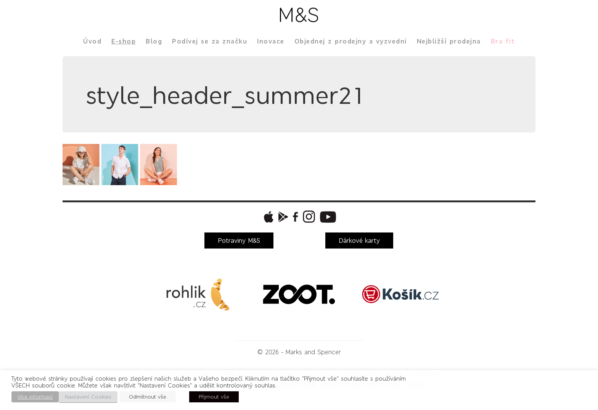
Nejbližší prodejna (449, 41)
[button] (268, 217)
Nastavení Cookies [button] (88, 397)
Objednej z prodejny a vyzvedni (350, 41)
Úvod (92, 41)
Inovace (271, 41)
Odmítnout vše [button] (147, 397)
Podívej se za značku (209, 41)
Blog (154, 41)
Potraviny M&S (239, 240)
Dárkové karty (359, 240)
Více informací (35, 397)
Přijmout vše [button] (214, 397)
